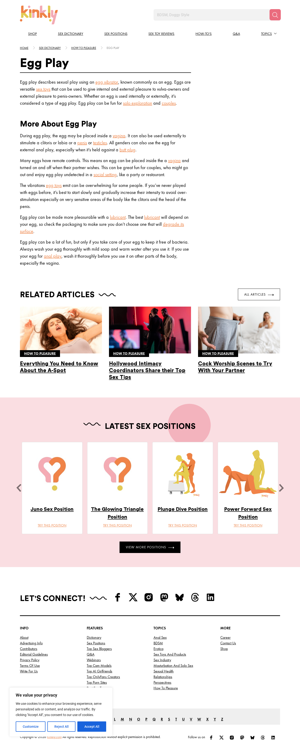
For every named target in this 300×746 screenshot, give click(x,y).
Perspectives (162, 682)
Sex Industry (162, 659)
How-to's (203, 33)
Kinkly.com (54, 737)
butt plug (127, 150)
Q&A (236, 33)
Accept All (91, 726)
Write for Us (29, 671)
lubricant (118, 217)
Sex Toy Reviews (161, 33)
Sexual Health (164, 671)
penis (82, 143)
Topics (266, 33)
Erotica (158, 648)
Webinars (94, 659)
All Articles (259, 294)
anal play (52, 256)
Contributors (28, 648)
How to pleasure (83, 48)
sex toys (43, 89)
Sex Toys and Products (170, 654)
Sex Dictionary (70, 33)
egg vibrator (106, 82)
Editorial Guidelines (34, 654)
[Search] (275, 14)
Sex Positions (116, 33)
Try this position (52, 525)
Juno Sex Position (52, 509)
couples (169, 103)
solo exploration (137, 103)
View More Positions (150, 547)
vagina (119, 136)
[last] (18, 487)
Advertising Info (31, 643)
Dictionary (94, 637)
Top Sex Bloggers (99, 648)
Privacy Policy (29, 659)
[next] (281, 487)
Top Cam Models (99, 665)
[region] (60, 712)
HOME (24, 48)
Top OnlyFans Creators (103, 676)
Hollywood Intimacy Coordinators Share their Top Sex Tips (147, 370)
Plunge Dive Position (183, 509)
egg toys (54, 185)
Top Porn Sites (97, 682)
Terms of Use (30, 665)
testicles (100, 143)
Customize (31, 726)
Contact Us (228, 643)
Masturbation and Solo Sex (173, 665)
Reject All (61, 726)
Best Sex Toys (96, 688)
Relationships (163, 676)
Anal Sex (160, 637)
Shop (32, 33)
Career (225, 637)
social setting (105, 174)
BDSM (158, 643)
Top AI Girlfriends (99, 671)
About (24, 637)
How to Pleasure (166, 688)
